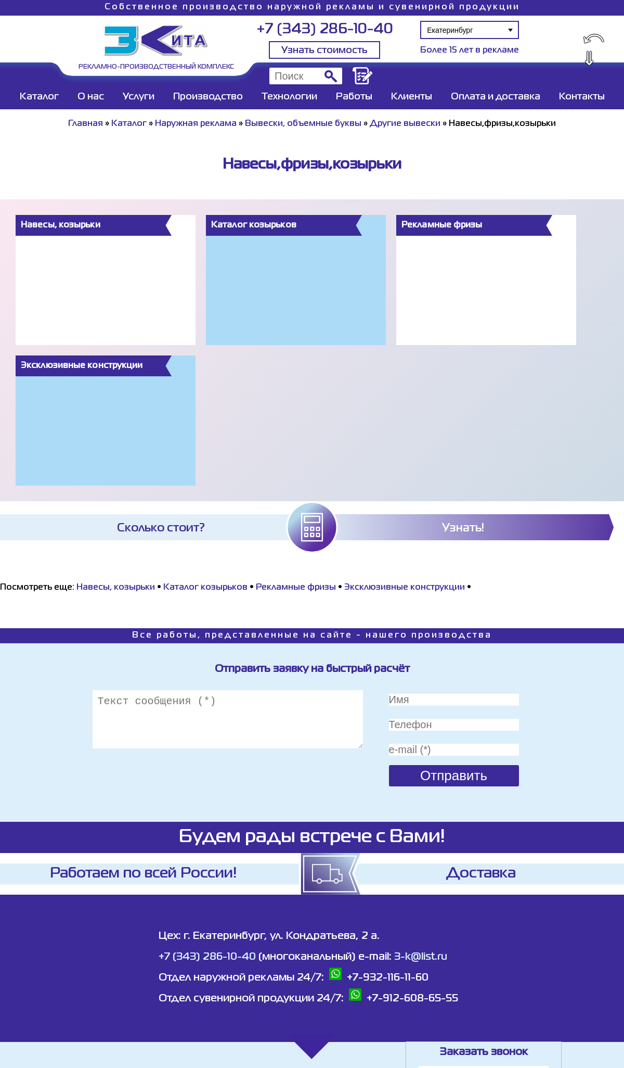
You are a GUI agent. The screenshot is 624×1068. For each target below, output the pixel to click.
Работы (354, 97)
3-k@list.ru (420, 956)
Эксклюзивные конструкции (404, 587)
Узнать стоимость (324, 50)
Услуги (138, 97)
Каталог (39, 97)
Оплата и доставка (495, 97)
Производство (208, 97)
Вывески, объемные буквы (303, 124)
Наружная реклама (196, 124)
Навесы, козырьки (115, 587)
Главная (85, 124)
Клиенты (411, 97)
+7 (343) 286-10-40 (324, 29)
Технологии (289, 97)
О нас (90, 97)
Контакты (582, 97)
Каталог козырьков (205, 587)
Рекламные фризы (296, 587)
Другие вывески (405, 124)
